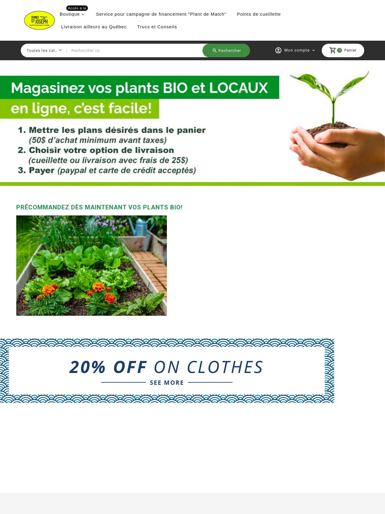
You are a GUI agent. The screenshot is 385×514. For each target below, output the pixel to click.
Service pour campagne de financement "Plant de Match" (161, 14)
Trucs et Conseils (157, 26)
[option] (192, 127)
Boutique (74, 12)
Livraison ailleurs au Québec (94, 26)
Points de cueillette (259, 14)
